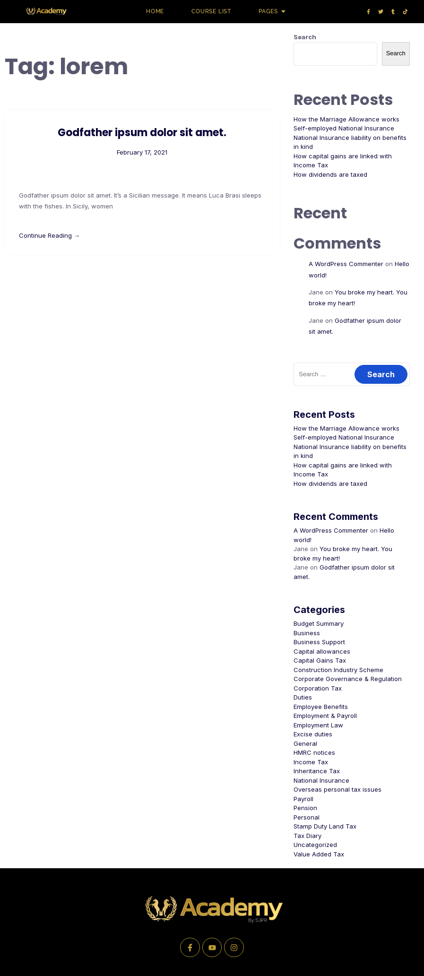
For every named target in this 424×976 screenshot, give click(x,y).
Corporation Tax (318, 688)
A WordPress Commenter (346, 264)
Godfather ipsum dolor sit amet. (142, 132)
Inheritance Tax (317, 771)
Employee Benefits (321, 706)
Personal (307, 817)
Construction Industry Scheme (338, 670)
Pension (305, 808)
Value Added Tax (319, 854)
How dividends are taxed (330, 174)
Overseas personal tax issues (337, 789)
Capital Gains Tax (320, 660)
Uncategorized (315, 844)
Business (307, 633)
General (305, 743)
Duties (303, 697)
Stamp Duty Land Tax (325, 826)
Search (305, 37)
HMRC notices (314, 752)
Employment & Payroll (325, 715)
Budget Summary (319, 623)
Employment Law (318, 725)
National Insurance (321, 780)
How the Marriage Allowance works (346, 119)
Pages (271, 11)
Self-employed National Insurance (344, 128)
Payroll (303, 799)
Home (155, 11)
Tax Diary (307, 835)
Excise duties (313, 734)
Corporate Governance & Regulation (348, 678)
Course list (211, 11)
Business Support (319, 642)
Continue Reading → (49, 235)
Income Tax (311, 762)
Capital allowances (322, 651)
